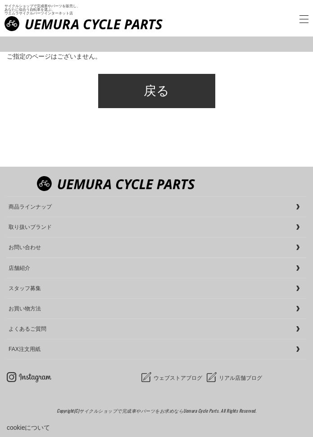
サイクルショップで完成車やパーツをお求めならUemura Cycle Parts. (150, 410)
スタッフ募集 (25, 288)
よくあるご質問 (27, 329)
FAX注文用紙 (25, 349)
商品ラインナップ (30, 207)
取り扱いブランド (30, 227)
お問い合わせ (25, 247)
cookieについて (28, 427)
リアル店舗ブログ (240, 378)
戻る (156, 91)
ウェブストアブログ (178, 378)
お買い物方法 (25, 308)
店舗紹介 (19, 268)
